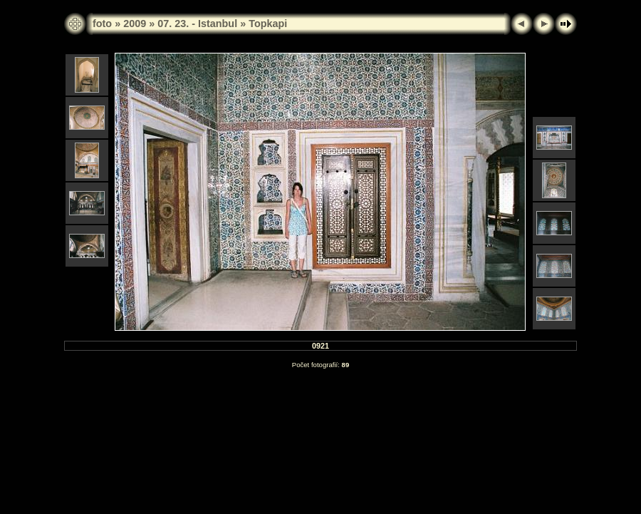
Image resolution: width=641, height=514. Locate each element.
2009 (134, 23)
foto (102, 23)
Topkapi (268, 23)
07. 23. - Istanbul (197, 23)
